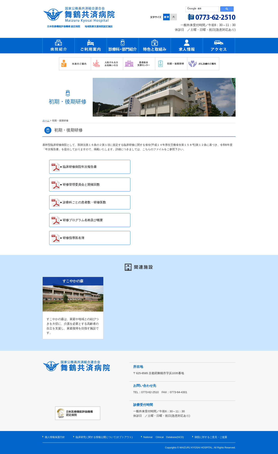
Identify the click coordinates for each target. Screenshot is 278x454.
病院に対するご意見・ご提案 (211, 437)
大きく (173, 17)
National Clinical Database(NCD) (163, 437)
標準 (166, 17)
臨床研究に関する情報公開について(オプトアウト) (104, 437)
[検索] (202, 9)
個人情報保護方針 (55, 437)
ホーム (45, 120)
